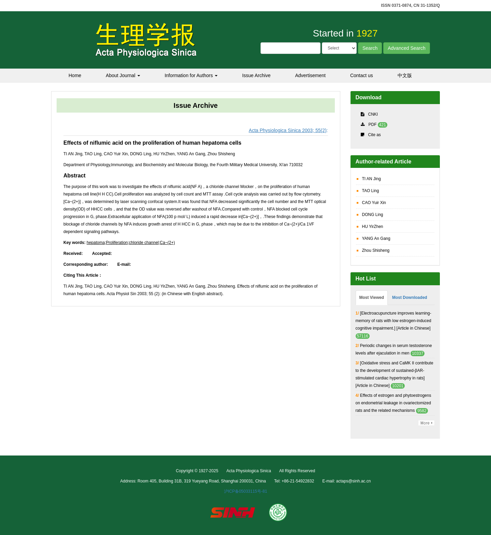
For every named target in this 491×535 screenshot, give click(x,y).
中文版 (405, 75)
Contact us (361, 75)
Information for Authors (191, 75)
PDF (373, 124)
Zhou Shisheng (376, 250)
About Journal (123, 75)
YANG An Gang (376, 238)
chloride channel (144, 242)
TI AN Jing (371, 178)
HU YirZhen (372, 226)
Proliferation (117, 242)
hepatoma (96, 242)
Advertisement (310, 75)
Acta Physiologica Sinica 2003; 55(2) (288, 130)
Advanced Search (407, 48)
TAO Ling (370, 190)
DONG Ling (372, 214)
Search (369, 48)
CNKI (373, 114)
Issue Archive (256, 75)
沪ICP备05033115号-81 (245, 491)
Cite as (374, 134)
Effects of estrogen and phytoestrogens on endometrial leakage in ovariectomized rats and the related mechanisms (393, 403)
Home (75, 75)
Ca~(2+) (167, 242)
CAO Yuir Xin (374, 202)
